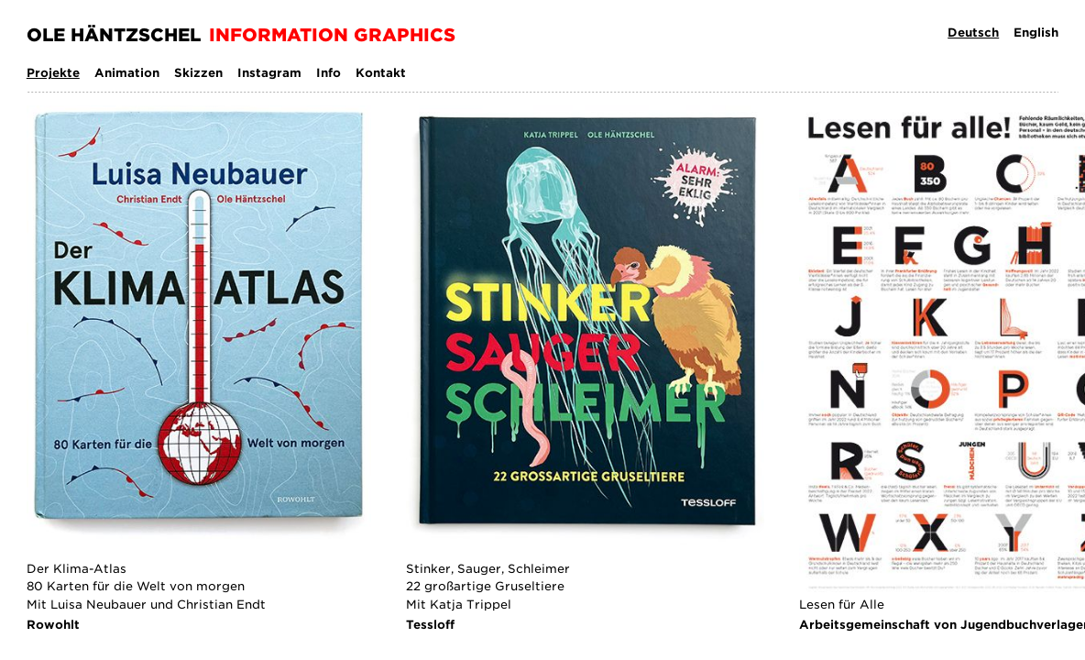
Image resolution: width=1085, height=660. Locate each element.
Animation (126, 73)
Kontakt (381, 73)
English (1036, 32)
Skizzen (198, 73)
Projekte (53, 73)
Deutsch (973, 32)
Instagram (269, 73)
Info (328, 73)
